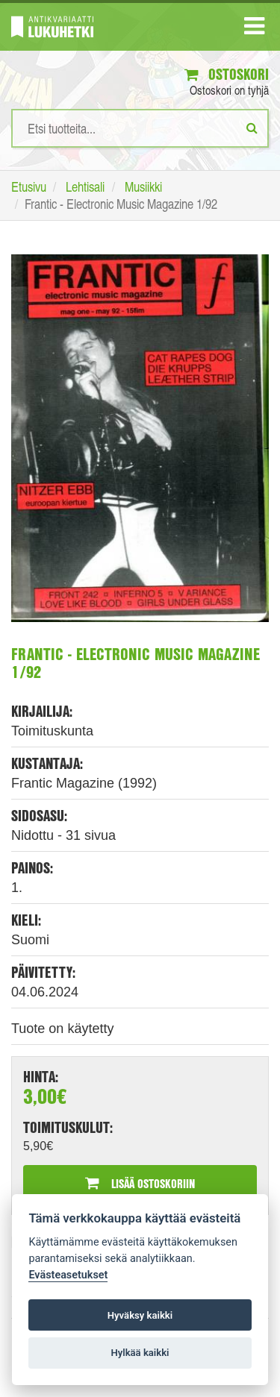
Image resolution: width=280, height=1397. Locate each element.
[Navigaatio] (254, 29)
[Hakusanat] (140, 128)
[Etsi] (252, 127)
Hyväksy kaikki (140, 1315)
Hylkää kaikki (140, 1352)
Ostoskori (226, 74)
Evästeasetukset (68, 1275)
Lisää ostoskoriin (140, 1183)
